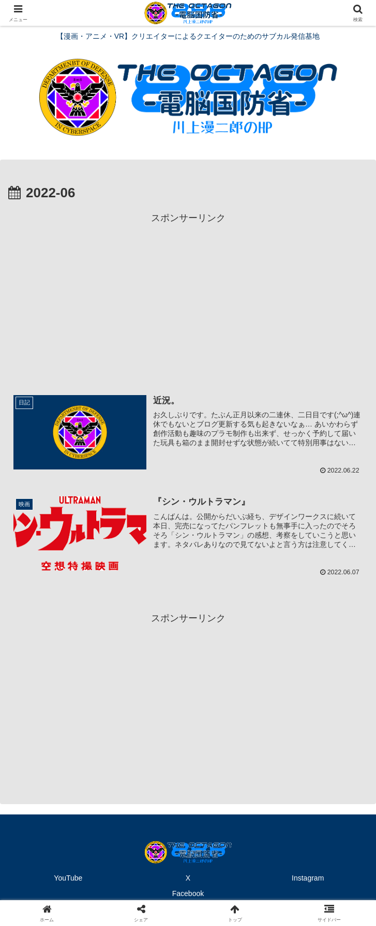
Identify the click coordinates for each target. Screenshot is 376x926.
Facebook (188, 893)
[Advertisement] (188, 299)
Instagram (308, 878)
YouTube (68, 878)
